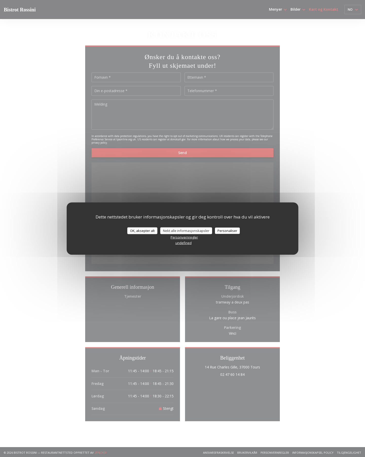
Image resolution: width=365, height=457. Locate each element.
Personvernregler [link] (184, 237)
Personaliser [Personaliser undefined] (227, 230)
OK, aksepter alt (142, 230)
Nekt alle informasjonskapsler (186, 230)
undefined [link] (183, 243)
